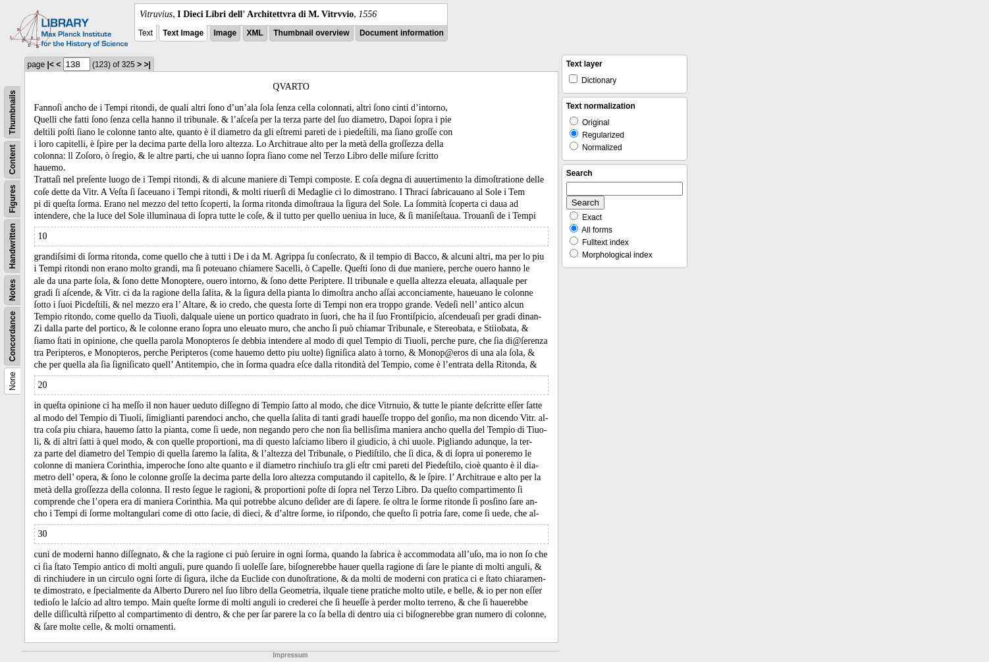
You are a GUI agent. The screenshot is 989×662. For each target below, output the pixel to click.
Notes (12, 290)
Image (225, 33)
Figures (12, 198)
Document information (402, 33)
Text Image (183, 33)
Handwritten (12, 246)
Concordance (12, 336)
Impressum (290, 655)
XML (255, 33)
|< (50, 64)
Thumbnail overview (311, 33)
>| (147, 64)
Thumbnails (12, 112)
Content (12, 160)
